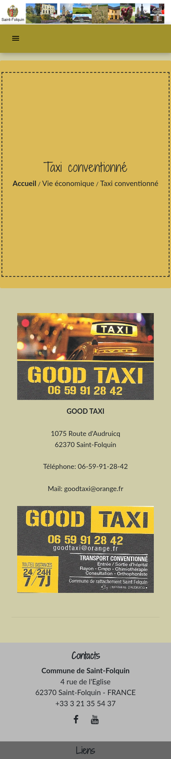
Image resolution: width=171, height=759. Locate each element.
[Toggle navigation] (15, 39)
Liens (85, 750)
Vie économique (68, 183)
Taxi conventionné (129, 183)
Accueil (24, 183)
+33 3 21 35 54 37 (85, 703)
